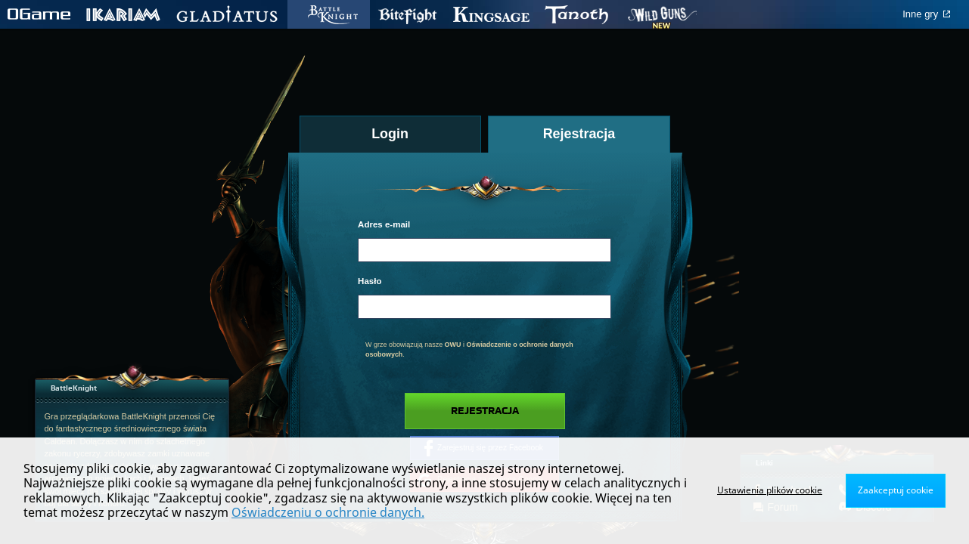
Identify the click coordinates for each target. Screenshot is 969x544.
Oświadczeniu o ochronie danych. (327, 512)
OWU (453, 344)
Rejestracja (485, 411)
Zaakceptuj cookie (895, 490)
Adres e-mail (384, 224)
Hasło (369, 281)
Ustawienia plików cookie (769, 490)
